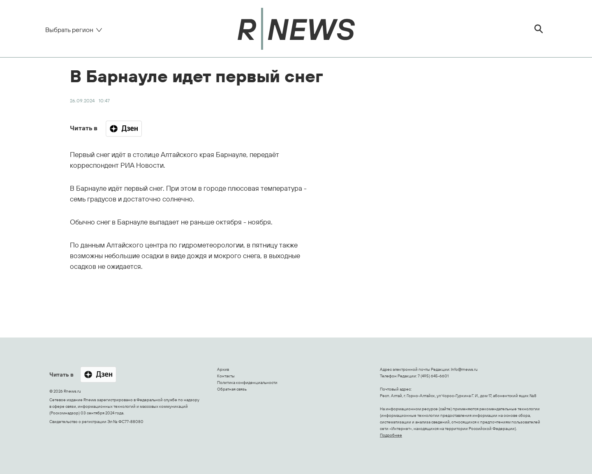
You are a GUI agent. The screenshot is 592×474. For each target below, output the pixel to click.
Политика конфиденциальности (247, 382)
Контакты (226, 376)
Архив (223, 369)
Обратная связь (232, 389)
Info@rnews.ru (464, 369)
